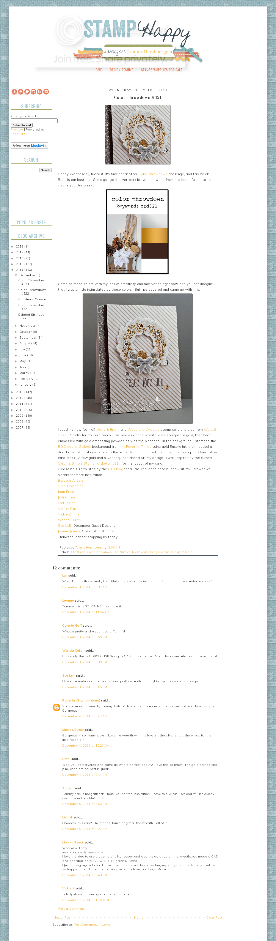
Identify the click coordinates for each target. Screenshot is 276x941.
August (25, 343)
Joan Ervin (66, 492)
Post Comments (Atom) (92, 925)
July (23, 349)
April (24, 367)
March (25, 373)
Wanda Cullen (69, 520)
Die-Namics (122, 552)
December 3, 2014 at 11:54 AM (85, 612)
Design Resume (121, 70)
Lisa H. (67, 817)
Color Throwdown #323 (32, 282)
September (29, 337)
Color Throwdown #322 (32, 291)
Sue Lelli (65, 525)
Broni (66, 759)
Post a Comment (71, 909)
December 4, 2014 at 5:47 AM (84, 716)
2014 (20, 270)
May (23, 361)
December (28, 275)
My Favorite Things (136, 446)
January (26, 384)
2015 (20, 264)
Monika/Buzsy (72, 730)
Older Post (214, 917)
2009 (20, 416)
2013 (20, 392)
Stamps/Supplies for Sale (161, 70)
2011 (20, 404)
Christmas (78, 552)
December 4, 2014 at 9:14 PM (84, 775)
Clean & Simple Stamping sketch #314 (89, 463)
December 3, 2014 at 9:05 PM (84, 687)
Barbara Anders (71, 480)
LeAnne (68, 600)
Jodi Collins (67, 497)
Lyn (64, 575)
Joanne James (69, 531)
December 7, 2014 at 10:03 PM (85, 900)
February (27, 379)
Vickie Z (68, 888)
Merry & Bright (108, 429)
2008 (20, 421)
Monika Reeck (72, 842)
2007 (20, 427)
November (28, 326)
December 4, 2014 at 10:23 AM (85, 745)
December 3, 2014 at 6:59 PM (84, 637)
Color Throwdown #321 (32, 307)
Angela (67, 788)
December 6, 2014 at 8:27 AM (84, 829)
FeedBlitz (18, 134)
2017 (20, 252)
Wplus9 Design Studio (176, 552)
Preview (17, 129)
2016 (20, 258)
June (23, 355)
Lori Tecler (66, 503)
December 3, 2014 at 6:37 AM (84, 587)
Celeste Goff (72, 625)
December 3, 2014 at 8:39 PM (84, 662)
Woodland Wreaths (144, 429)
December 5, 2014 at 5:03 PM (84, 804)
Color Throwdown (153, 174)
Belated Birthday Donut (31, 316)
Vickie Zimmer (69, 514)
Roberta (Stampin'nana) (81, 700)
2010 (20, 410)
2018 (20, 246)
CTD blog (115, 469)
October (26, 332)
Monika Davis (68, 509)
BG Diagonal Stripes (74, 446)
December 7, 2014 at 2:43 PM (84, 875)
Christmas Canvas (32, 299)
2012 (20, 398)
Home (98, 70)
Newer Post (63, 917)
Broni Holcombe (71, 486)
